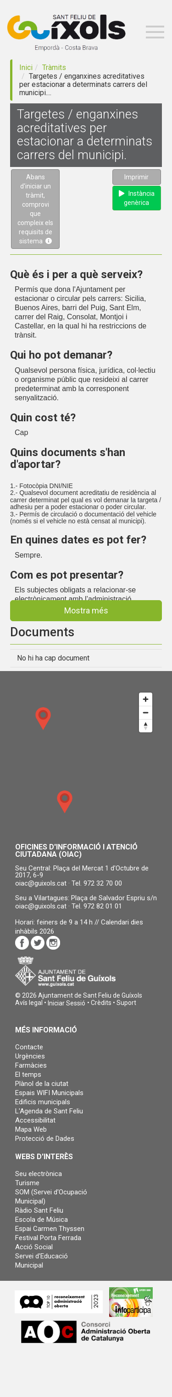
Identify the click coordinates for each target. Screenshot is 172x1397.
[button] (66, 1003)
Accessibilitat (35, 1120)
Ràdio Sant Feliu (39, 1210)
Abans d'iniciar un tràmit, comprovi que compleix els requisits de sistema (35, 209)
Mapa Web (31, 1129)
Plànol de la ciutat (41, 1084)
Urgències (30, 1056)
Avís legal (29, 1002)
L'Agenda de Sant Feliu (49, 1111)
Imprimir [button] (136, 177)
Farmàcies (31, 1065)
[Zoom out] (145, 712)
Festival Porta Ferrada (48, 1238)
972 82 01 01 (102, 906)
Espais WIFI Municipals (49, 1093)
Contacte (29, 1047)
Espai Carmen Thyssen (49, 1229)
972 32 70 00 (102, 883)
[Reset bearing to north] (145, 725)
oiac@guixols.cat (41, 883)
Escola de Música (41, 1219)
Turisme (27, 1183)
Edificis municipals (42, 1102)
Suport (126, 1002)
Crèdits (101, 1002)
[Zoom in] (145, 699)
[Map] (86, 761)
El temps (28, 1074)
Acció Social (34, 1247)
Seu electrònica (38, 1174)
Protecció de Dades (44, 1138)
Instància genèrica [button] (137, 198)
